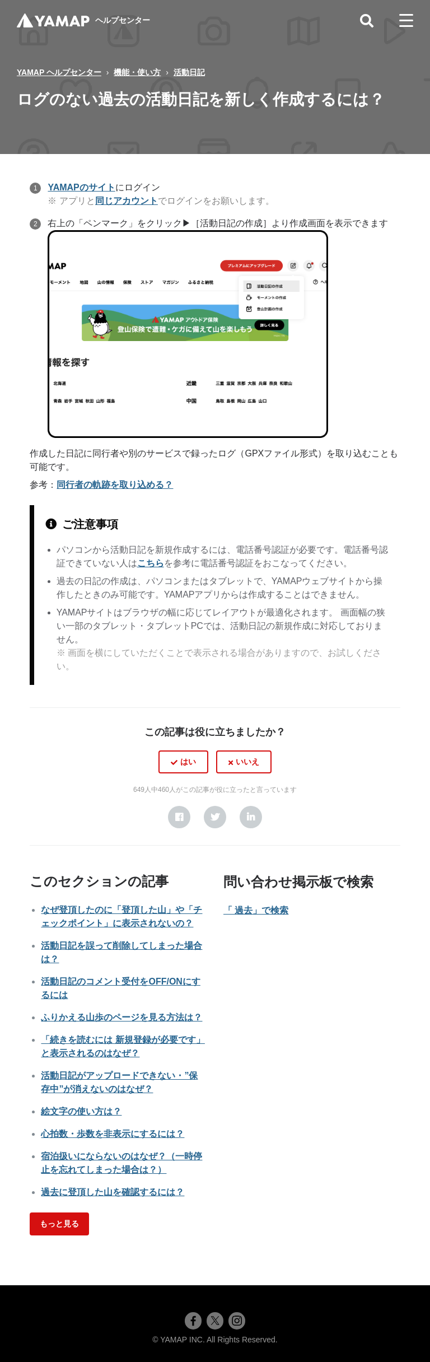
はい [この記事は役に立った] (188, 761)
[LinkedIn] (251, 817)
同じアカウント (126, 201)
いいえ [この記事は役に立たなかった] (247, 761)
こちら (150, 563)
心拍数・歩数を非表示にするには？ (112, 1134)
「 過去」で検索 (255, 910)
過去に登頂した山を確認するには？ (112, 1192)
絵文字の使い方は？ (81, 1111)
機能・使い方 (137, 72)
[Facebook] (179, 817)
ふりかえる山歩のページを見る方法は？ (121, 1017)
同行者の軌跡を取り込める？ (115, 484)
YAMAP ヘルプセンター (59, 72)
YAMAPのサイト (81, 187)
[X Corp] (215, 817)
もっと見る (59, 1223)
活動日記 (189, 72)
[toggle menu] (406, 20)
